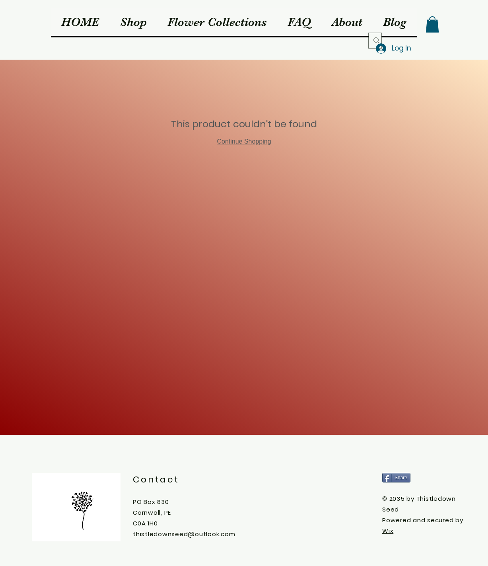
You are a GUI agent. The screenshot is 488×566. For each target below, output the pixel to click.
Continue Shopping (244, 141)
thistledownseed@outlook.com (184, 534)
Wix (387, 531)
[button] (432, 24)
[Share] (396, 477)
